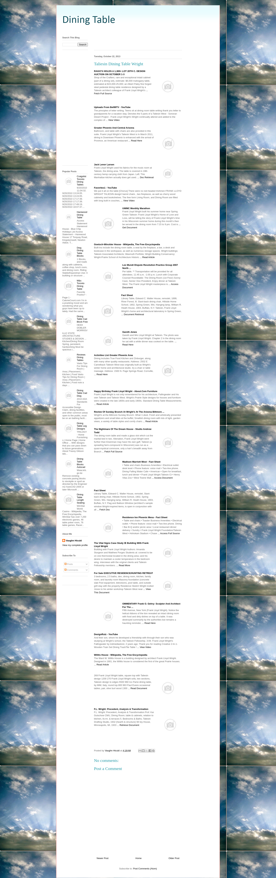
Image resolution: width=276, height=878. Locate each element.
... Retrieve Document (128, 725)
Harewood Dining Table (82, 215)
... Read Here (135, 140)
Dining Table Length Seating (80, 498)
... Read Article (147, 257)
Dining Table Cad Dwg (82, 393)
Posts (68, 564)
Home (139, 858)
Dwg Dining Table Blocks (80, 251)
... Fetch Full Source (112, 451)
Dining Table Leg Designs (82, 426)
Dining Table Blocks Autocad (81, 462)
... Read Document (137, 688)
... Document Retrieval (132, 314)
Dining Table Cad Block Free (82, 319)
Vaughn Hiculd (74, 540)
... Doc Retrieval (145, 177)
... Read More (123, 565)
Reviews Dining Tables (81, 357)
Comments (71, 570)
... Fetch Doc (103, 509)
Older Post (174, 858)
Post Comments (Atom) (145, 868)
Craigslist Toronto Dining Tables (81, 180)
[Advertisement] (138, 30)
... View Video (113, 120)
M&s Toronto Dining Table (80, 284)
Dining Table (88, 20)
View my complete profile (75, 545)
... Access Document (162, 477)
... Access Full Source (169, 533)
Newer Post (102, 858)
